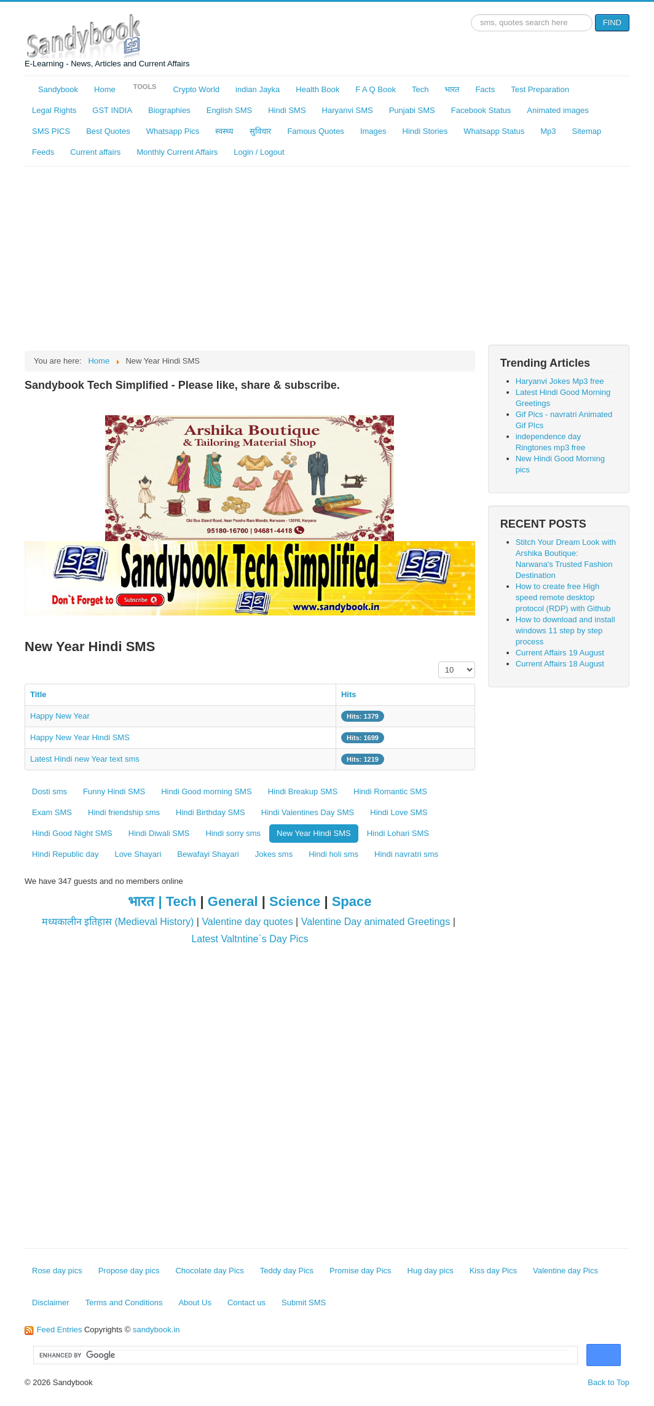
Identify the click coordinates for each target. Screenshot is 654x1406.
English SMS (229, 110)
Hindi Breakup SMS (302, 791)
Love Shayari (137, 854)
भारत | (146, 901)
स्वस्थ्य (224, 131)
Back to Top (608, 1382)
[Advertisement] (327, 259)
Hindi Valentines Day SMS (308, 812)
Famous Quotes (315, 131)
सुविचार (260, 131)
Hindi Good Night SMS (72, 833)
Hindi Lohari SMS (398, 833)
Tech (420, 89)
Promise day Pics (360, 1270)
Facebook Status (481, 110)
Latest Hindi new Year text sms (85, 759)
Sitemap (587, 131)
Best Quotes (108, 131)
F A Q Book (375, 89)
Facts (485, 89)
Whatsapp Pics (173, 131)
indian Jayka (257, 89)
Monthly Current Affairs (177, 152)
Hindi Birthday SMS (210, 812)
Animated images (557, 110)
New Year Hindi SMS (314, 833)
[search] (304, 1355)
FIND (612, 22)
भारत (451, 89)
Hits (349, 694)
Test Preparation (540, 89)
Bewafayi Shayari (207, 854)
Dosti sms (49, 791)
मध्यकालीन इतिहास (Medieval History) (118, 921)
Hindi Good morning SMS (206, 791)
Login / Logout (259, 152)
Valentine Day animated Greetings (376, 921)
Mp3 (548, 131)
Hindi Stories (425, 131)
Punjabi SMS (412, 110)
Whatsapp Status (493, 131)
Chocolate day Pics (209, 1270)
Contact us (246, 1302)
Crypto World (196, 89)
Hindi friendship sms (124, 812)
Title (38, 694)
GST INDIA (112, 110)
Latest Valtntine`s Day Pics (249, 939)
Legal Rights (54, 110)
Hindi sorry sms (233, 833)
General (233, 901)
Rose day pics (57, 1270)
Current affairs (95, 152)
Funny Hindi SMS (114, 791)
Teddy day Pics (286, 1270)
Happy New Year (60, 716)
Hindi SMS (286, 110)
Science (294, 901)
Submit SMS (304, 1302)
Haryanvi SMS (347, 110)
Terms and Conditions (124, 1302)
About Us (194, 1302)
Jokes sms (274, 854)
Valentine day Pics (565, 1270)
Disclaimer (50, 1302)
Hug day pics (431, 1270)
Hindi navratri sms (406, 854)
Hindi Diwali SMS (159, 833)
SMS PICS (51, 131)
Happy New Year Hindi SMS (80, 737)
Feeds (43, 152)
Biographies (169, 110)
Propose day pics (129, 1270)
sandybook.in (156, 1329)
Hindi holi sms (333, 854)
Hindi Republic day (65, 854)
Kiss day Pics (493, 1270)
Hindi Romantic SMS (390, 791)
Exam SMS (52, 812)
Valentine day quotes (247, 921)
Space (352, 901)
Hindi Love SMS (398, 812)
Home (105, 89)
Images (373, 131)
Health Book (317, 89)
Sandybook (58, 89)
